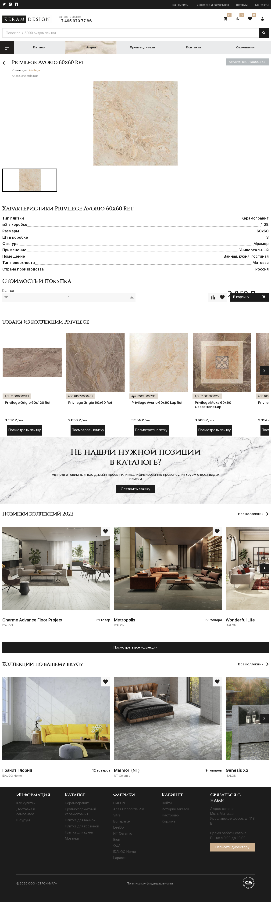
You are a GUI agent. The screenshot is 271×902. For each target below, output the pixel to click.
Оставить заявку (135, 489)
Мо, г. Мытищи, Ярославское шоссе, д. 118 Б (232, 819)
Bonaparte (121, 821)
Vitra (117, 815)
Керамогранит (77, 803)
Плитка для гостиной (82, 826)
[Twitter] (4, 4)
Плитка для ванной (80, 820)
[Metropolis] (168, 577)
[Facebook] (16, 4)
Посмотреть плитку (24, 430)
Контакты (262, 5)
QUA (116, 846)
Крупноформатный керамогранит (80, 811)
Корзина (168, 821)
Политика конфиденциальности (150, 883)
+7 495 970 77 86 (75, 21)
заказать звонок (70, 16)
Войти (167, 803)
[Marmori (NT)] (168, 728)
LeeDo (118, 827)
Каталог (39, 47)
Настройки (170, 815)
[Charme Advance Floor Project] (56, 577)
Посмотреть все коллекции (135, 647)
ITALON (119, 803)
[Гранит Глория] (56, 728)
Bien (116, 839)
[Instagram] (10, 4)
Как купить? (180, 5)
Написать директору (232, 847)
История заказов (175, 809)
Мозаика (72, 838)
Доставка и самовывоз (213, 5)
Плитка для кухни (79, 832)
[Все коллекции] (253, 664)
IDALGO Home (124, 852)
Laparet (119, 858)
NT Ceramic (122, 833)
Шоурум (242, 5)
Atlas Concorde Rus (129, 809)
